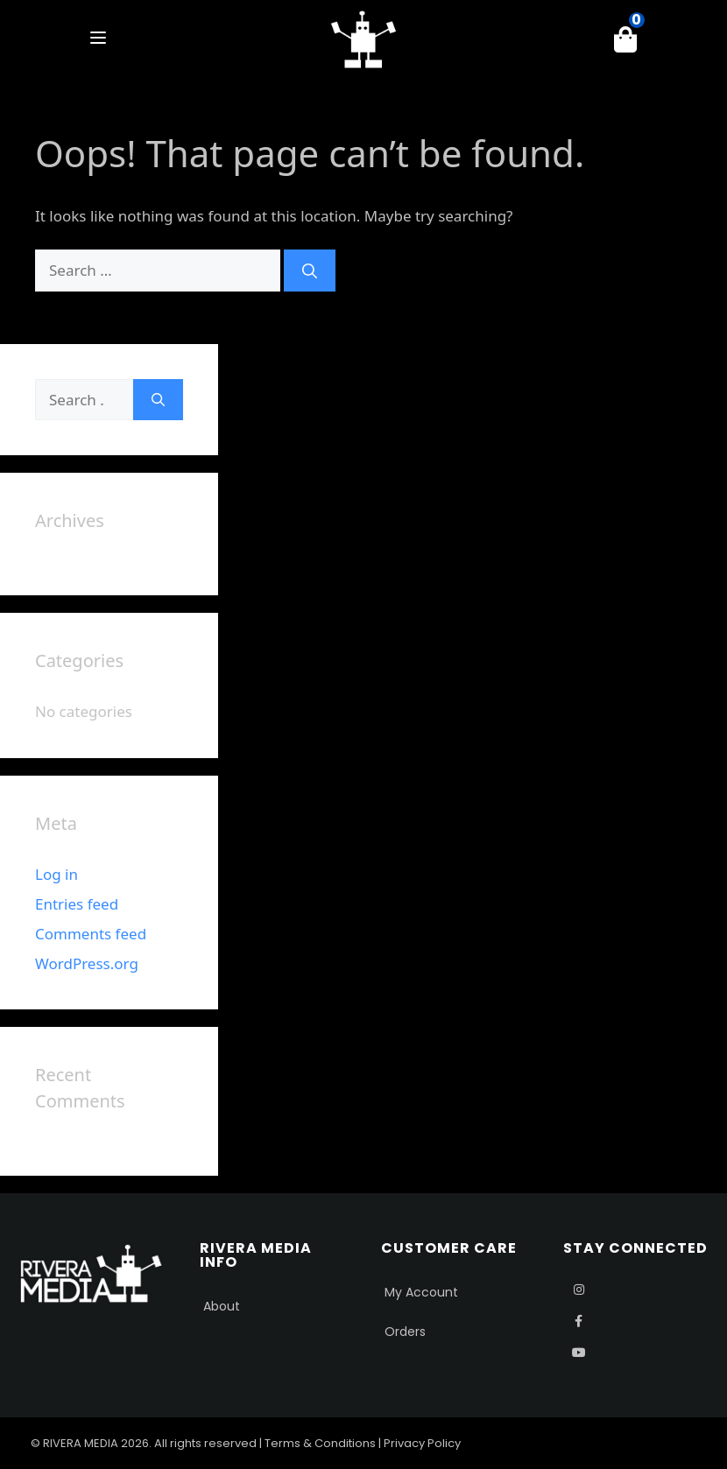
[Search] (309, 271)
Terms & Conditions (320, 1443)
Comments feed (90, 934)
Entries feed (76, 904)
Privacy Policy (422, 1443)
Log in (56, 874)
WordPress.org (86, 963)
